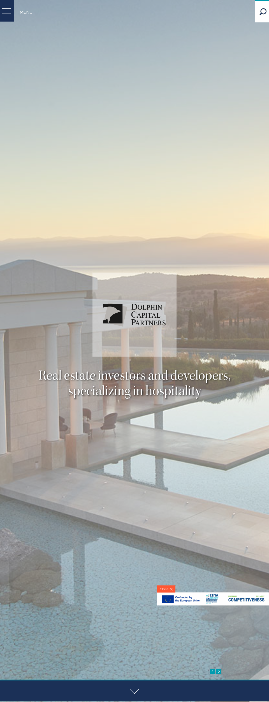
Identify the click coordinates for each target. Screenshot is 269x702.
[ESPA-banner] (213, 604)
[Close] (166, 588)
